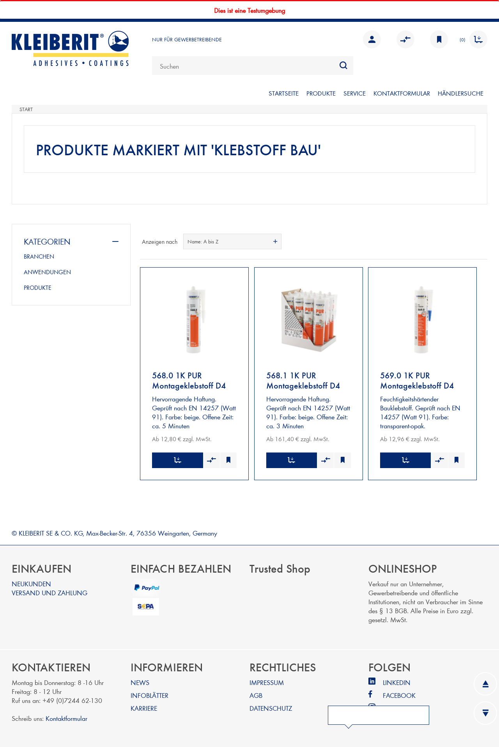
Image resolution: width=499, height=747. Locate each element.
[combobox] (252, 65)
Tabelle (466, 241)
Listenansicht (480, 241)
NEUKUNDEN (31, 581)
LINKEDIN (397, 680)
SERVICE (354, 93)
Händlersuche (460, 93)
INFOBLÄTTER (149, 693)
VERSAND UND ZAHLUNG (49, 590)
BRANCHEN (39, 256)
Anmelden (372, 39)
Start (26, 109)
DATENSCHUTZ (271, 706)
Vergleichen (405, 39)
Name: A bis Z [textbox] (203, 241)
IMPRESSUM (267, 680)
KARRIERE (144, 706)
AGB (256, 693)
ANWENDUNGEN (47, 272)
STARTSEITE (284, 93)
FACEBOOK (399, 693)
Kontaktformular (66, 716)
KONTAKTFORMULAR (401, 93)
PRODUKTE (321, 93)
